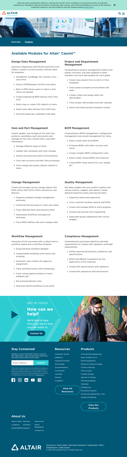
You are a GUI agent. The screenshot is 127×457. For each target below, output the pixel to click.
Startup (58, 377)
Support (26, 428)
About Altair (16, 421)
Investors (27, 425)
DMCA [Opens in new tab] (101, 445)
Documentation (61, 367)
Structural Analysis (89, 391)
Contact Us (36, 333)
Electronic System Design (91, 364)
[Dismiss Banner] (115, 5)
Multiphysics (86, 387)
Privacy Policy (40, 375)
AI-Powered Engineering (91, 354)
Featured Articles (62, 361)
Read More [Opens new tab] (89, 7)
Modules (29, 42)
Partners (26, 421)
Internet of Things (88, 377)
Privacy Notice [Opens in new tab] (62, 445)
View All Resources (67, 390)
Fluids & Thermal (88, 367)
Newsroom (39, 421)
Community (60, 371)
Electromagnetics (88, 361)
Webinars (59, 357)
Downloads (59, 364)
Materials (85, 384)
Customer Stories (62, 354)
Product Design (87, 374)
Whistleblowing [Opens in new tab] (51, 447)
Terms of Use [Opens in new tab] (51, 445)
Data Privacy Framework (77, 445)
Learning (58, 374)
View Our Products (93, 406)
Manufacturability (88, 381)
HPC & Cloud (86, 371)
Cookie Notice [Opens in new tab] (92, 445)
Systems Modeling (88, 397)
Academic (59, 381)
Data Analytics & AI (89, 357)
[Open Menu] (123, 14)
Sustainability (17, 428)
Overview (16, 42)
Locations (15, 425)
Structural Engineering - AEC (93, 394)
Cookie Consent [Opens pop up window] (64, 447)
